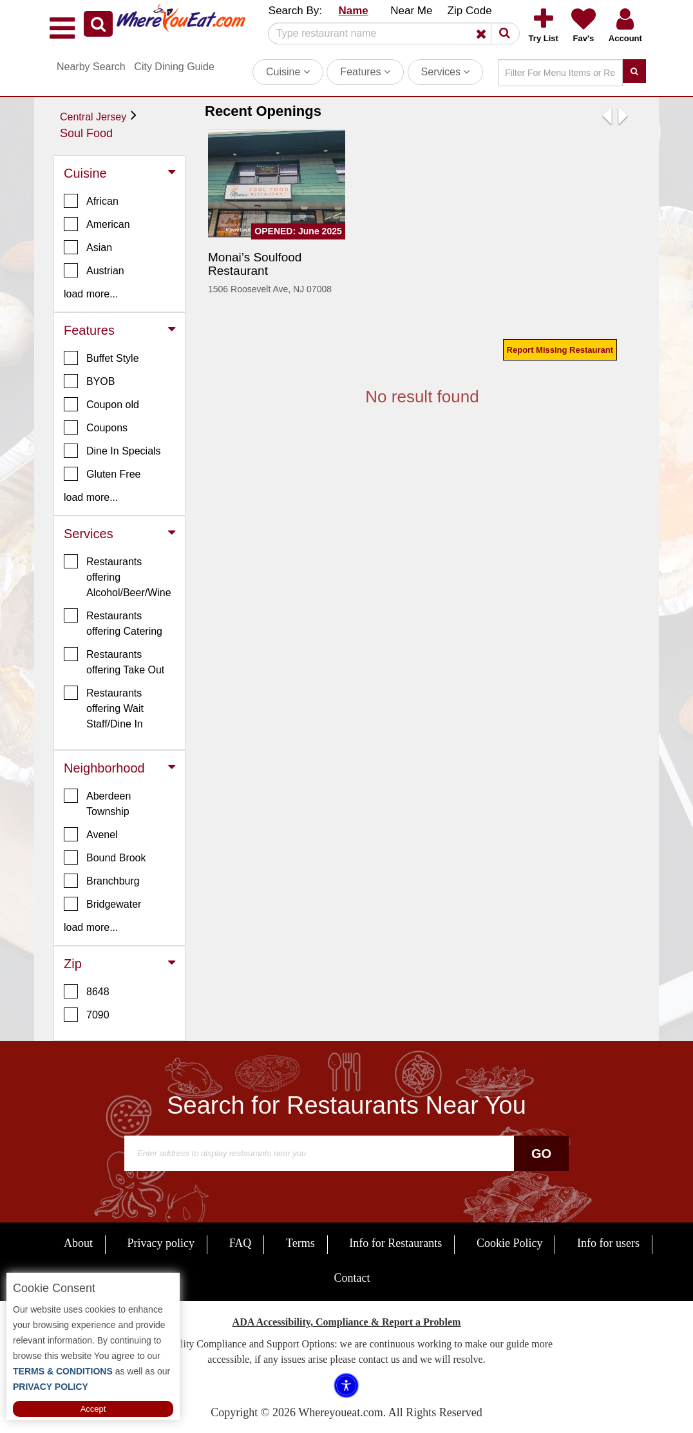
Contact (352, 1277)
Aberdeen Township (97, 803)
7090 (86, 1014)
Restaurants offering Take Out (114, 661)
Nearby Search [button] (91, 66)
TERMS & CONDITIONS (63, 1371)
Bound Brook (105, 857)
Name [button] (353, 11)
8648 (86, 991)
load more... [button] (91, 293)
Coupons (96, 427)
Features (365, 71)
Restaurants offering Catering (113, 622)
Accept (93, 1409)
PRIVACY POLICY (50, 1386)
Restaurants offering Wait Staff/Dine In (104, 707)
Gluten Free (102, 474)
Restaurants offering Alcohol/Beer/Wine (117, 576)
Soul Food (86, 133)
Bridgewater (102, 904)
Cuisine (288, 71)
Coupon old (101, 404)
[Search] (389, 33)
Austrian (94, 270)
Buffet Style (101, 358)
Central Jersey (93, 116)
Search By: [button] (295, 11)
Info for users (608, 1243)
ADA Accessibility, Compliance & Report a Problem (347, 1321)
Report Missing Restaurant (560, 350)
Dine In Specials (112, 451)
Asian (88, 247)
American (97, 224)
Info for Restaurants (395, 1243)
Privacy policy (161, 1243)
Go (541, 1154)
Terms (300, 1243)
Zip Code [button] (470, 11)
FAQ (240, 1243)
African (91, 201)
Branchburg (102, 881)
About (78, 1243)
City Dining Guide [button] (174, 66)
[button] (98, 24)
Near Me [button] (411, 11)
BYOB (89, 381)
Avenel (91, 834)
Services (445, 71)
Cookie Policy (510, 1243)
